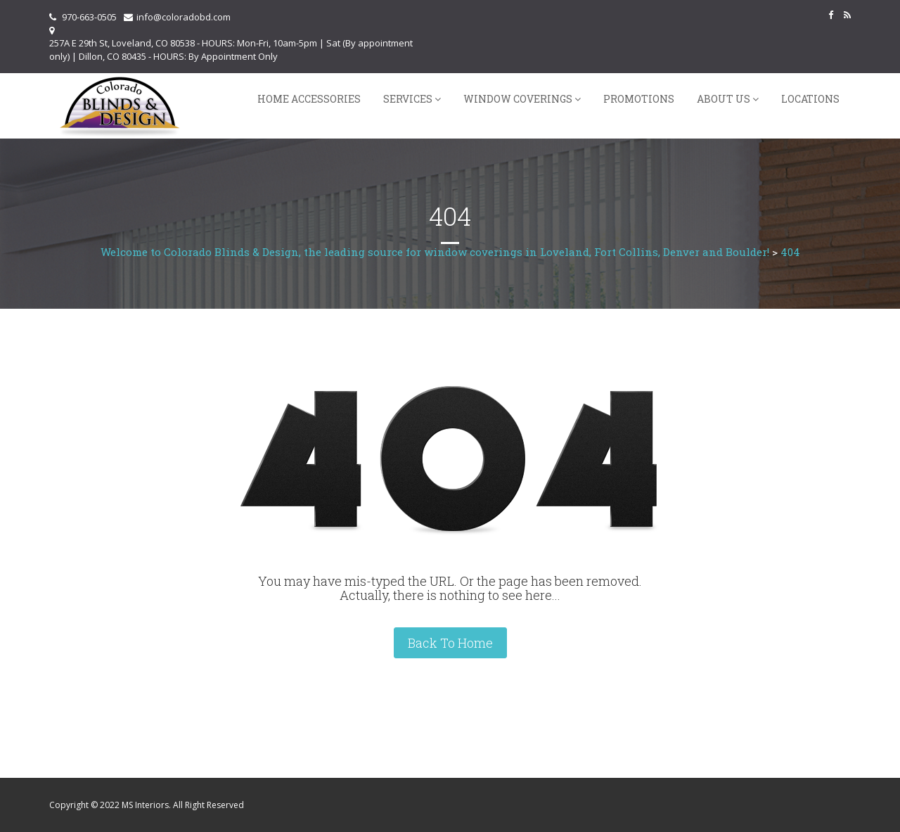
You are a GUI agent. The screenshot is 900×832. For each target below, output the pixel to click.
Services (407, 98)
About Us (723, 98)
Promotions (638, 98)
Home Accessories (309, 98)
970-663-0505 (89, 17)
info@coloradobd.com (183, 17)
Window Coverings (517, 98)
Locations (810, 98)
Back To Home (450, 642)
